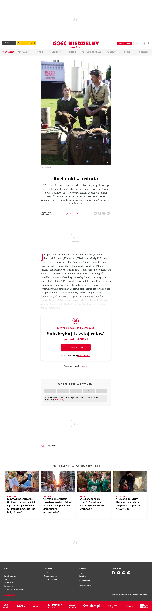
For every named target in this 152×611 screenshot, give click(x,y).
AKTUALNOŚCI (24, 52)
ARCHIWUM (56, 52)
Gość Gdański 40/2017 (51, 214)
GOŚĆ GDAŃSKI (51, 446)
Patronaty (112, 52)
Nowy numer (8, 52)
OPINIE (40, 52)
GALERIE (72, 52)
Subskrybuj (75, 347)
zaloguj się (138, 43)
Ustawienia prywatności (51, 579)
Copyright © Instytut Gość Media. (122, 595)
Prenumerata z (26, 43)
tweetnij (104, 212)
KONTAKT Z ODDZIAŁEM (92, 52)
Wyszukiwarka (148, 43)
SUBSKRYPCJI (84, 355)
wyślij (109, 212)
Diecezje (128, 52)
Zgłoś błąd (9, 595)
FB (100, 212)
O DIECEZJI (143, 52)
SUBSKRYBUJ (124, 43)
